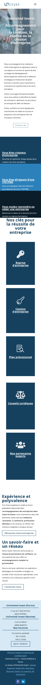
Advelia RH (20, 668)
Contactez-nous (12, 586)
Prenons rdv (20, 125)
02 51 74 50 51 (20, 643)
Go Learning (26, 671)
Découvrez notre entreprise (19, 533)
